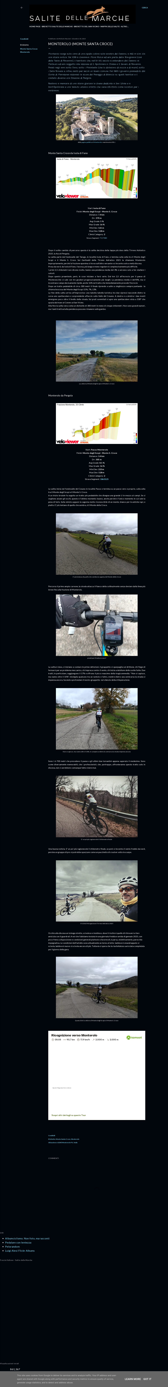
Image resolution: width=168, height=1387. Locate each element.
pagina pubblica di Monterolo (92, 142)
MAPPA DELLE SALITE (110, 26)
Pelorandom (12, 1246)
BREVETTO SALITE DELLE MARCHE (57, 26)
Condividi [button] (24, 39)
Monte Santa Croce (28, 49)
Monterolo (25, 52)
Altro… (125, 26)
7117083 (103, 238)
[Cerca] (145, 8)
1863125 (104, 479)
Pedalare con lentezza (18, 1242)
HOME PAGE (34, 26)
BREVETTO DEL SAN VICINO (86, 26)
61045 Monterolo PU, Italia (67, 1142)
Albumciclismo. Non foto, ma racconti (27, 1238)
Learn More (133, 1379)
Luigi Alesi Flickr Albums (20, 1250)
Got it (147, 1379)
